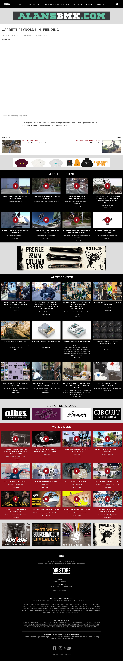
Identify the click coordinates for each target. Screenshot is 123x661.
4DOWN (93, 627)
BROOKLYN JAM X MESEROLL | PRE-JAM (107, 450)
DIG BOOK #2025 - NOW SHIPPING (46, 342)
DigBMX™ (73, 561)
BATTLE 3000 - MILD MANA (15, 481)
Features (45, 4)
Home (21, 4)
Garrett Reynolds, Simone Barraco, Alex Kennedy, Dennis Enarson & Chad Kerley (107, 199)
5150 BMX (51, 637)
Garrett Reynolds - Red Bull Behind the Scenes (76, 231)
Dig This (36, 4)
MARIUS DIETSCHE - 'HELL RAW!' (76, 510)
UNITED (73, 627)
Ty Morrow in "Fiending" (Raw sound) (46, 197)
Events (80, 4)
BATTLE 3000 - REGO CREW (46, 481)
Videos (28, 4)
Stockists (65, 4)
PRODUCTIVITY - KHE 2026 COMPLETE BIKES (107, 343)
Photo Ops (54, 4)
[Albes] (16, 414)
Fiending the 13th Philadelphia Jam (77, 197)
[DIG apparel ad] (61, 162)
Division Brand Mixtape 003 (88, 141)
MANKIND (59, 624)
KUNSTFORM (44, 624)
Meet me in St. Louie (31, 141)
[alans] (61, 16)
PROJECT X (99, 4)
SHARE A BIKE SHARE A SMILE (61, 627)
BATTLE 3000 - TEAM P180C (76, 481)
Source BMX (52, 639)
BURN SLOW (47, 622)
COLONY (61, 622)
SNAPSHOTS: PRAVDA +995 (15, 342)
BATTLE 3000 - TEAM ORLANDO (107, 481)
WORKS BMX (86, 627)
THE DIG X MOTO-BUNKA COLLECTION (107, 384)
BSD (41, 622)
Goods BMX (59, 637)
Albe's (26, 637)
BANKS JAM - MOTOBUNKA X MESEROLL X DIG (107, 511)
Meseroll (67, 637)
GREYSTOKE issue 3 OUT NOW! (77, 342)
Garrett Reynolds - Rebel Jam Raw (107, 231)
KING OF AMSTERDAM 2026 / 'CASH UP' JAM (77, 450)
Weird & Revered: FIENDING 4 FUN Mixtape (15, 197)
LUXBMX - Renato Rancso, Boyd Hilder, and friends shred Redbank (15, 451)
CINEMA (55, 622)
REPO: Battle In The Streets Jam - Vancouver (46, 384)
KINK (37, 624)
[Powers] (46, 414)
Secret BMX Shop (92, 637)
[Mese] (76, 414)
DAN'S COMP (79, 622)
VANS (79, 627)
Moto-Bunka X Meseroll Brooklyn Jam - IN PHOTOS (15, 304)
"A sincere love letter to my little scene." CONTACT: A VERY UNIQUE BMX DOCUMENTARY (76, 306)
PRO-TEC (92, 624)
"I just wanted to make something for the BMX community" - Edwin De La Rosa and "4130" (46, 306)
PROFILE (80, 624)
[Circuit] (107, 414)
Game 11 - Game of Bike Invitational (15, 511)
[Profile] (107, 534)
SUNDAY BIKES (45, 627)
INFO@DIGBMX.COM (64, 590)
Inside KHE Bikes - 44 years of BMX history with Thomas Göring (76, 385)
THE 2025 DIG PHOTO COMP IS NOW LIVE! (15, 384)
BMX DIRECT (35, 622)
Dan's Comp (43, 637)
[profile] (61, 258)
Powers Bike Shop (78, 637)
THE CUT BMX (69, 622)
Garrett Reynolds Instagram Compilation (15, 231)
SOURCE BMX (36, 627)
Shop (73, 4)
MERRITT (66, 624)
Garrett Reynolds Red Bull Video (46, 231)
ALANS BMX (26, 622)
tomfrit (61, 654)
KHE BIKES (31, 624)
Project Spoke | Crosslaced (46, 510)
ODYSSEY (73, 624)
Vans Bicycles (70, 639)
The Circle (89, 4)
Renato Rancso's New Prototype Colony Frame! (46, 450)
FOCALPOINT (88, 622)
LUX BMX (52, 624)
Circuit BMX (34, 637)
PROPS (86, 624)
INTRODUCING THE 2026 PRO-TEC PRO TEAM (107, 304)
